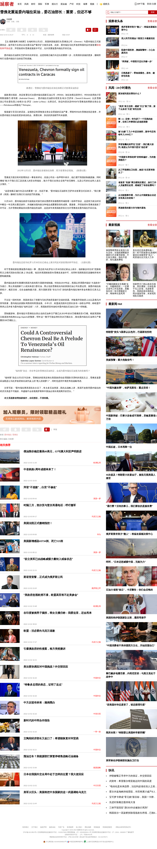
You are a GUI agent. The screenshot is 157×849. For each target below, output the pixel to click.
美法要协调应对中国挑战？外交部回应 (46, 666)
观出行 (55, 4)
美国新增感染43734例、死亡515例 (43, 541)
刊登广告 (61, 827)
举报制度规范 (107, 827)
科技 (78, 4)
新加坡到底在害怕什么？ (129, 93)
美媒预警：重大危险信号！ (120, 359)
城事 (85, 4)
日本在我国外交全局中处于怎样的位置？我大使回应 (54, 774)
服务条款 (52, 827)
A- (27, 35)
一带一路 (97, 732)
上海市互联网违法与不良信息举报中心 (99, 842)
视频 (92, 4)
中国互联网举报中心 (75, 842)
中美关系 (97, 714)
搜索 (153, 12)
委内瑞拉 (8, 435)
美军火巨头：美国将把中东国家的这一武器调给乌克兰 (55, 792)
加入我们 (79, 827)
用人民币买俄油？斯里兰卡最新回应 (138, 38)
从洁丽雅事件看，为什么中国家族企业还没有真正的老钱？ (137, 196)
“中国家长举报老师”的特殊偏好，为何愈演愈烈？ (137, 158)
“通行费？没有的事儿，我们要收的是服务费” (129, 506)
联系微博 (70, 827)
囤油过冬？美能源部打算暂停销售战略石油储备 (51, 756)
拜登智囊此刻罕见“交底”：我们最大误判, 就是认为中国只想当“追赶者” (136, 145)
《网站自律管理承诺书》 (123, 827)
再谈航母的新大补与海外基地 (131, 208)
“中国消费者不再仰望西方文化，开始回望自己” (130, 645)
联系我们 (26, 827)
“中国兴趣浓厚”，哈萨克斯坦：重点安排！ (128, 387)
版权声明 (43, 827)
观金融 (64, 4)
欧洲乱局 (97, 463)
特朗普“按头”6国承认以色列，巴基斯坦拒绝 (129, 332)
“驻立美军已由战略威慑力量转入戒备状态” (48, 559)
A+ (33, 35)
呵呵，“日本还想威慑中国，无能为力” (126, 561)
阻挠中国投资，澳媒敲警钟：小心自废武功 (138, 51)
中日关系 (97, 785)
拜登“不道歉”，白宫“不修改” (40, 487)
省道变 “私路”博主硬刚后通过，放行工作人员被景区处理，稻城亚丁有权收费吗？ (137, 184)
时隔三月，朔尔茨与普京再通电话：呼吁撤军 (50, 505)
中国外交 (97, 678)
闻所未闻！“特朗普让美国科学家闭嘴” (126, 732)
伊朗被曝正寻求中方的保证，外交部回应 (130, 775)
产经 (71, 4)
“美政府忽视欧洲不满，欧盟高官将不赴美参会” (51, 594)
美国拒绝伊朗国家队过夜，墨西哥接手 (126, 617)
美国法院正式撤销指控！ (38, 523)
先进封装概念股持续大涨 (122, 802)
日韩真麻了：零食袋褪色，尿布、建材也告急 (138, 74)
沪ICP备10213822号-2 (30, 832)
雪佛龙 (15, 435)
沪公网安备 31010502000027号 (55, 842)
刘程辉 (9, 19)
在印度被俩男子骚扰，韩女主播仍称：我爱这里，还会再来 (58, 612)
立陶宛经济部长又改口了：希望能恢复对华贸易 (51, 738)
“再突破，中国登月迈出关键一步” (136, 61)
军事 (47, 4)
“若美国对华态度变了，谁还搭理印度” (126, 704)
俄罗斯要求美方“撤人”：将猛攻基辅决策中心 (139, 28)
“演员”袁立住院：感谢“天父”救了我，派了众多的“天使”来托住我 (136, 107)
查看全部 (152, 21)
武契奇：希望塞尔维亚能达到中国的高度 (130, 781)
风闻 (26, 4)
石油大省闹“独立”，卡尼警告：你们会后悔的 (129, 589)
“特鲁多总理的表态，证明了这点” (43, 684)
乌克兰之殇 (96, 516)
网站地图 (88, 827)
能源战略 (97, 768)
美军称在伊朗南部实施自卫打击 (122, 760)
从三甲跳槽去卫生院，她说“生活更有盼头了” (136, 171)
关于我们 (34, 827)
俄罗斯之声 (96, 588)
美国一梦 (97, 498)
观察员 (104, 4)
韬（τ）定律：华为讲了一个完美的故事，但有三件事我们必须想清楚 (135, 120)
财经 (33, 4)
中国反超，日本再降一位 (119, 447)
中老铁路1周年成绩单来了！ (40, 469)
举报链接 (97, 827)
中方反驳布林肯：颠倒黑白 (39, 702)
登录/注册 (151, 4)
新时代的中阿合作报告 (37, 720)
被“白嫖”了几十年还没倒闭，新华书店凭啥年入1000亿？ (137, 133)
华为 (99, 534)
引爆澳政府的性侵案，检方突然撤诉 (44, 648)
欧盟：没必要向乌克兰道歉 (39, 630)
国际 (40, 4)
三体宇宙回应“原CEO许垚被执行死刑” (128, 807)
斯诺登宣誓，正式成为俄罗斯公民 (43, 577)
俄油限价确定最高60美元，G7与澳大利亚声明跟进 (53, 451)
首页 (20, 4)
